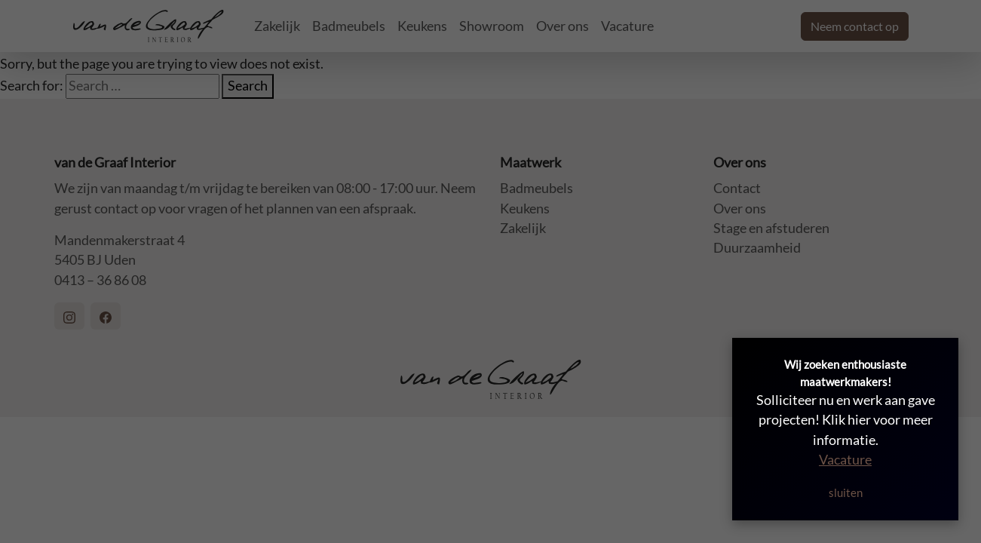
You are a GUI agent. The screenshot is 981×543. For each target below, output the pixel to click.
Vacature (845, 460)
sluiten (846, 492)
